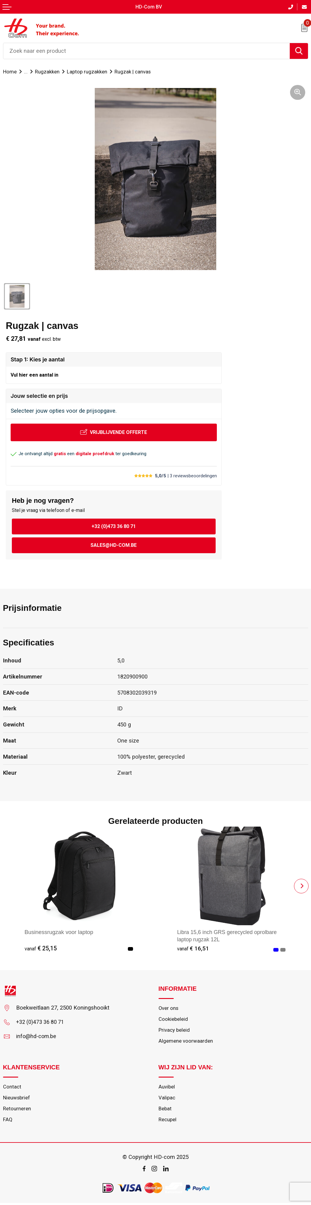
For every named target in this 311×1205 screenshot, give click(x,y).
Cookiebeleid (173, 1019)
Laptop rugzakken (89, 71)
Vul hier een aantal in (34, 374)
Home (10, 71)
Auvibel (167, 1088)
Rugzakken (48, 71)
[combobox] (146, 50)
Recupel (167, 1122)
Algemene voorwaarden (186, 1042)
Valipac (167, 1099)
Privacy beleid (174, 1030)
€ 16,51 (193, 948)
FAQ (7, 1122)
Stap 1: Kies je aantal (38, 359)
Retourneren (17, 1110)
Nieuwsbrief (17, 1099)
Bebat (165, 1110)
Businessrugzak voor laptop (59, 932)
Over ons (169, 1008)
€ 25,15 (41, 948)
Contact (12, 1088)
